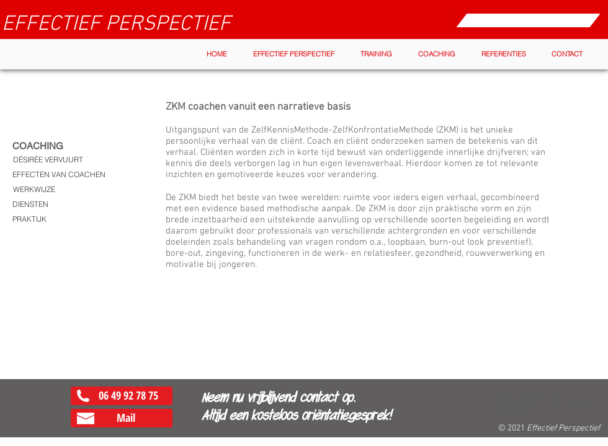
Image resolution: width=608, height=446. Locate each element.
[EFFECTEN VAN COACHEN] (58, 174)
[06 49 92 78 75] (121, 396)
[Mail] (121, 418)
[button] (293, 54)
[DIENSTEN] (30, 204)
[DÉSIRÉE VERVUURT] (48, 159)
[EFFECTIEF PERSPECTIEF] (116, 24)
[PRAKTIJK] (29, 219)
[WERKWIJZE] (33, 189)
